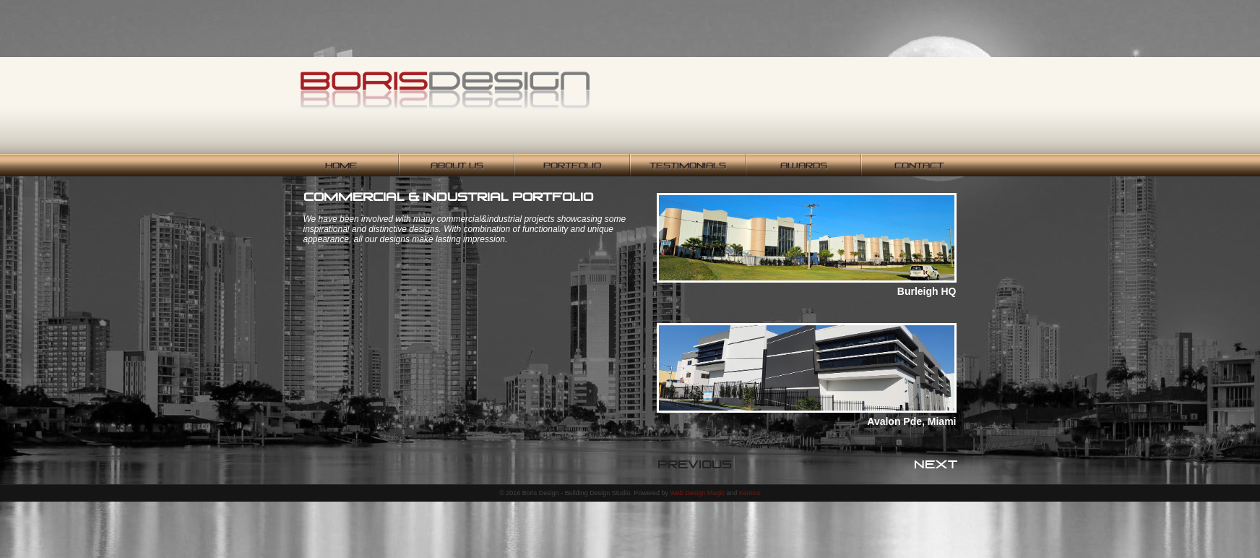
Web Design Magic (697, 493)
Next (935, 464)
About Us (457, 165)
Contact (919, 165)
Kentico (750, 493)
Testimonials (688, 165)
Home (341, 165)
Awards (803, 165)
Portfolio (572, 165)
